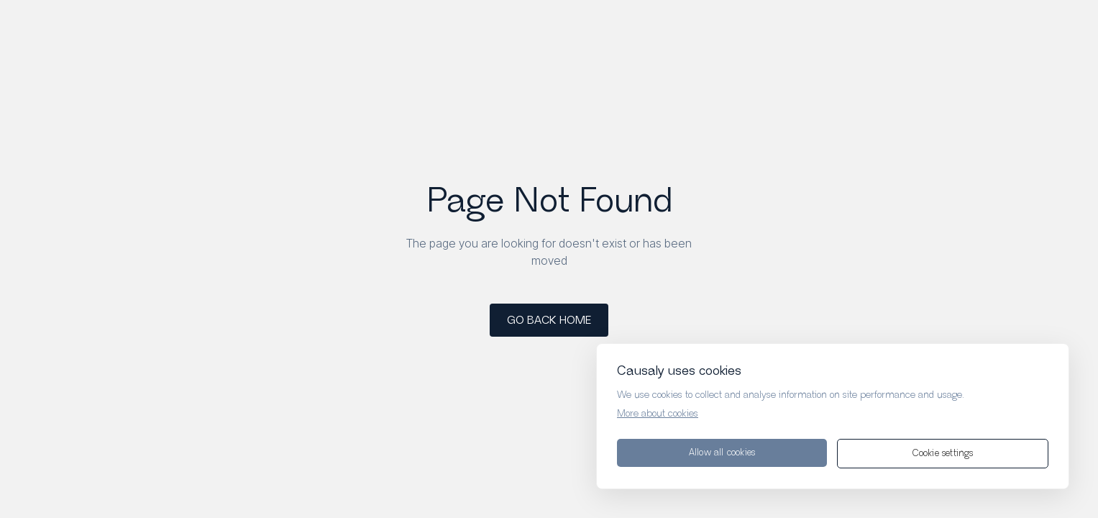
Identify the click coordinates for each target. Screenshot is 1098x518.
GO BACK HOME (549, 320)
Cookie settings (943, 453)
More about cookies (657, 413)
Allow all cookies (722, 452)
